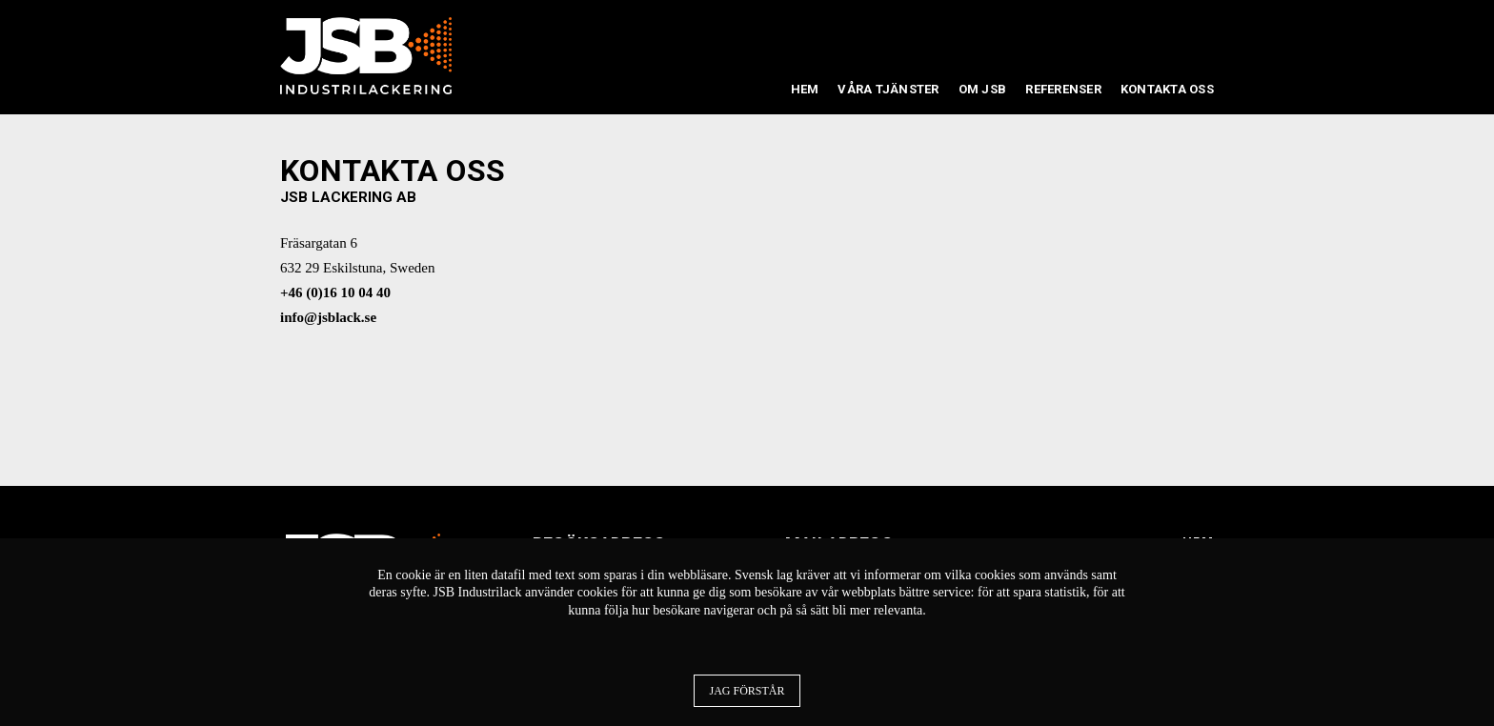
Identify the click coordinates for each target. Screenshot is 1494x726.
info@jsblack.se (328, 317)
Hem (805, 89)
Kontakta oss (1167, 89)
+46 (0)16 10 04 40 (335, 292)
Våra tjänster (888, 89)
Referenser (1063, 89)
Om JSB (983, 89)
